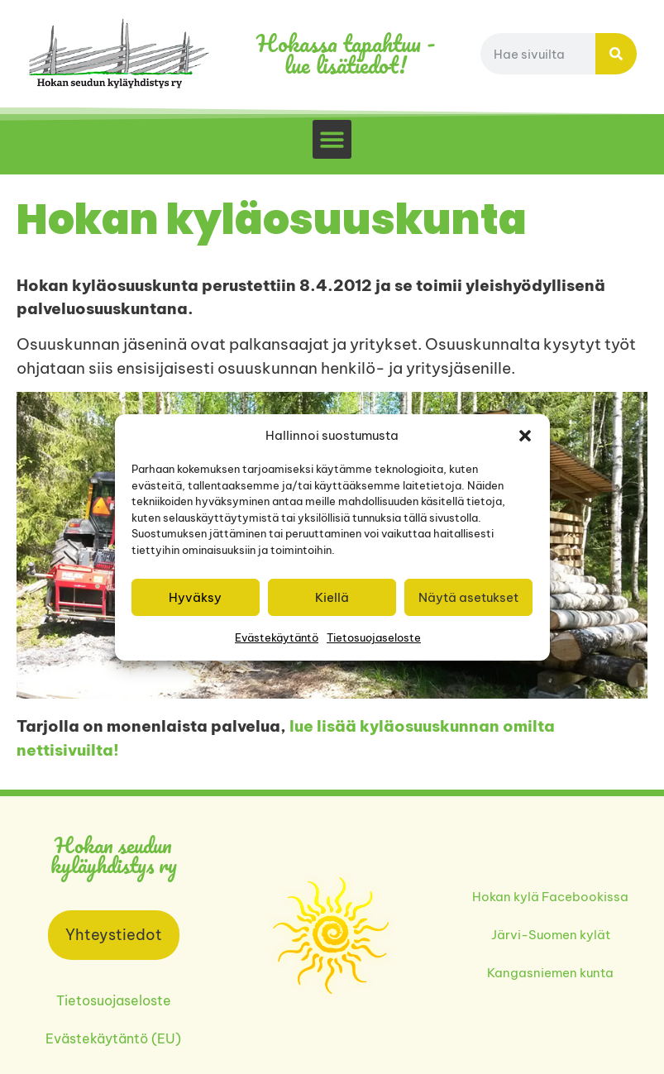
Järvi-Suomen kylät (550, 935)
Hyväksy (195, 597)
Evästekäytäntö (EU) (113, 1038)
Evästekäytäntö (276, 637)
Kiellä (332, 597)
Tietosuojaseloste (374, 637)
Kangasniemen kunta (550, 973)
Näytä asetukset (468, 597)
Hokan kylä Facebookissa (550, 897)
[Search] (616, 53)
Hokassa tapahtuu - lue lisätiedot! (345, 54)
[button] (525, 435)
